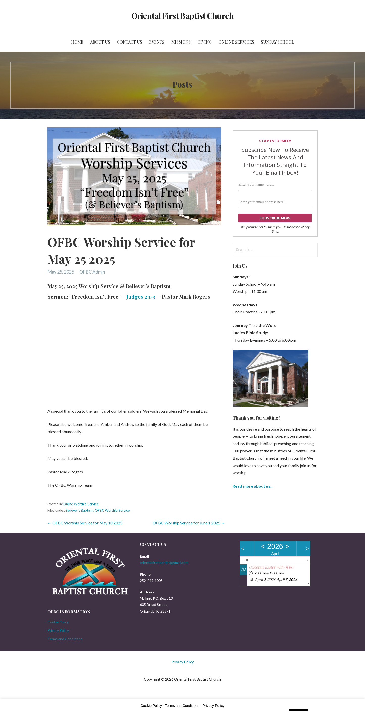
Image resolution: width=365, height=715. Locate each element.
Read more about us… (253, 485)
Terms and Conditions (64, 639)
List (245, 560)
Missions (181, 42)
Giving (205, 42)
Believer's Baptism (79, 510)
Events (156, 42)
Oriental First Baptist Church (182, 15)
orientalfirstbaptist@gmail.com (164, 562)
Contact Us (129, 42)
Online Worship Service (81, 504)
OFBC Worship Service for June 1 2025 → (189, 522)
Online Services (236, 42)
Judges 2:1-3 (140, 296)
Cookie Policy (58, 622)
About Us (100, 42)
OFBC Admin (92, 272)
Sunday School (277, 42)
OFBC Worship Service (112, 510)
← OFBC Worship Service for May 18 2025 (85, 522)
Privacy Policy (58, 630)
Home (77, 42)
